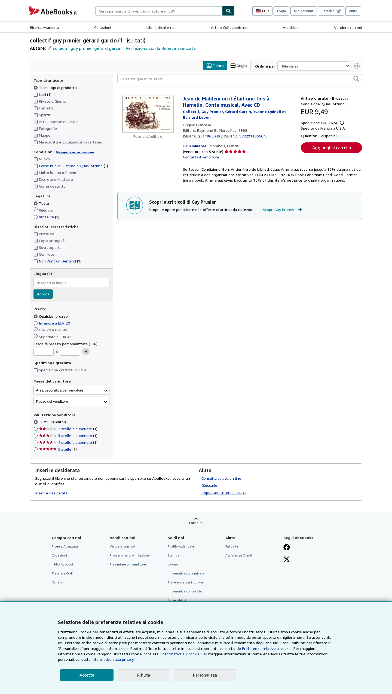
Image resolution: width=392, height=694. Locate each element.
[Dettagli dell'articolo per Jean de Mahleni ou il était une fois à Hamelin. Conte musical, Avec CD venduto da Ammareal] (148, 114)
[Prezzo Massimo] (70, 352)
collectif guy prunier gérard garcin (87, 48)
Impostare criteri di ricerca (223, 492)
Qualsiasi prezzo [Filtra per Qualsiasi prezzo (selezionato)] (51, 316)
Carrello (57, 582)
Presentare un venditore (128, 564)
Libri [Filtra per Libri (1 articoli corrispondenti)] (42, 94)
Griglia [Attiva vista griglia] (239, 65)
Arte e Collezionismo (229, 27)
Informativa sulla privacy (186, 573)
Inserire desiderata (51, 493)
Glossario (209, 485)
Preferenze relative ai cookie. (267, 648)
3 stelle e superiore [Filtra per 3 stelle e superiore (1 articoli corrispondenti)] (68, 435)
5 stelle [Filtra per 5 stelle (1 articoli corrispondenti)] (58, 449)
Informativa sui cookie (185, 591)
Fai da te (231, 546)
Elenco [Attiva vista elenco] (215, 65)
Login (281, 11)
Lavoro (173, 564)
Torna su (196, 522)
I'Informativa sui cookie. (180, 654)
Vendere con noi (348, 27)
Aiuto (353, 11)
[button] (356, 79)
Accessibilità (177, 600)
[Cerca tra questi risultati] (239, 78)
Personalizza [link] (205, 674)
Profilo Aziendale (181, 546)
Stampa (173, 555)
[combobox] (158, 11)
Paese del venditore (52, 401)
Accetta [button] (86, 674)
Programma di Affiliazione (130, 555)
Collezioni (102, 27)
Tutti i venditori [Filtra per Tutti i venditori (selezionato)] (53, 422)
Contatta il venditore (201, 157)
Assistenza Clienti (238, 555)
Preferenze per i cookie (185, 582)
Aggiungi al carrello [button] (331, 147)
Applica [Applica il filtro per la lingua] (43, 294)
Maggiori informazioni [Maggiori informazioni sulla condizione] (75, 152)
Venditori (291, 27)
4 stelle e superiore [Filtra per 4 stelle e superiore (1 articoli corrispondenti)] (68, 442)
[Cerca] (228, 11)
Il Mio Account (62, 564)
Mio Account (303, 11)
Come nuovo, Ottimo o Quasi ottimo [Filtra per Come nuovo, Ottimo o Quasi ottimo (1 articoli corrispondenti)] (70, 165)
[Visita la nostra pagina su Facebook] (286, 548)
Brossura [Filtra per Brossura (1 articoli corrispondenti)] (46, 217)
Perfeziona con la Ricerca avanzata (161, 48)
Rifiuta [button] (143, 674)
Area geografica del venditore (59, 390)
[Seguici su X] (286, 560)
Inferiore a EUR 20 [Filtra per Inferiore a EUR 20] (52, 323)
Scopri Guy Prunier (283, 209)
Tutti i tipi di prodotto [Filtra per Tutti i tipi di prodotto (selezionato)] (55, 87)
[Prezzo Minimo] (43, 352)
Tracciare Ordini (63, 573)
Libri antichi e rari (161, 27)
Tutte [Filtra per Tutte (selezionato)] (41, 203)
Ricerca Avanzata (44, 27)
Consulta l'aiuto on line (221, 478)
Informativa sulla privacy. (112, 659)
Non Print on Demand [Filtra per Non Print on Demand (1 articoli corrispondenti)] (57, 261)
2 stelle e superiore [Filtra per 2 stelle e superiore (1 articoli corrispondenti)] (68, 428)
